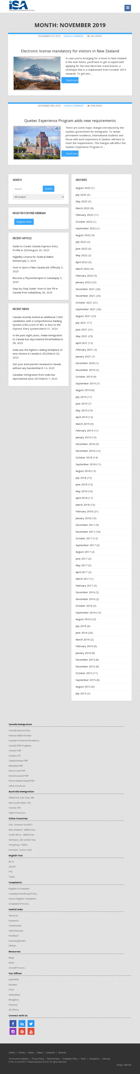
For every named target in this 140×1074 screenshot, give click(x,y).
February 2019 (84, 430)
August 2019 (83, 390)
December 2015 (85, 659)
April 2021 (82, 342)
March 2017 (83, 578)
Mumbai (13, 984)
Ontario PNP (15, 750)
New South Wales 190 (19, 802)
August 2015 (83, 686)
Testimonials (15, 925)
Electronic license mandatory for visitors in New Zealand (70, 50)
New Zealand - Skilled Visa (22, 829)
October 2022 (84, 221)
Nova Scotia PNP (17, 770)
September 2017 (86, 545)
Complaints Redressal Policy (23, 893)
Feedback (14, 935)
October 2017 (84, 538)
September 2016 (86, 612)
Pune (11, 989)
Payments (14, 920)
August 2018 (83, 470)
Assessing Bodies (17, 940)
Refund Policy (53, 1058)
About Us (13, 915)
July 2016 (81, 626)
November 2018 (85, 450)
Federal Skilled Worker (20, 735)
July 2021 (81, 322)
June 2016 (81, 632)
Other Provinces (17, 785)
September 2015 (86, 679)
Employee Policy (70, 1058)
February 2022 (84, 275)
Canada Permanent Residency (24, 740)
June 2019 (81, 403)
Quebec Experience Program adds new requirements (70, 120)
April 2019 (82, 417)
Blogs (11, 957)
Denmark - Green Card (20, 849)
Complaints (94, 1058)
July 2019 (81, 396)
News (11, 962)
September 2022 (86, 228)
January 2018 (83, 518)
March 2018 (83, 504)
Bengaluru (14, 999)
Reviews (62, 1052)
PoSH (83, 1058)
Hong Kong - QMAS (18, 844)
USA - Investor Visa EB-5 (20, 824)
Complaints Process (19, 903)
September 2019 (86, 383)
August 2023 (83, 187)
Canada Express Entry (19, 730)
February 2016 (84, 646)
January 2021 (83, 356)
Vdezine (127, 1064)
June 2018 (81, 484)
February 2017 (84, 585)
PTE (10, 871)
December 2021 (85, 289)
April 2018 (82, 497)
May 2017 (81, 565)
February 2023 (84, 214)
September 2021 (86, 309)
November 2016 (85, 599)
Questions (50, 1052)
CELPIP (12, 866)
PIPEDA (12, 945)
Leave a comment (73, 36)
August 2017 (83, 551)
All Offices (14, 1009)
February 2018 (84, 511)
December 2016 (85, 592)
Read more (72, 80)
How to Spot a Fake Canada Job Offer (34, 267)
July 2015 (81, 693)
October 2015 (84, 673)
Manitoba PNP (16, 765)
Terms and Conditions (19, 1058)
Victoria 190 (14, 807)
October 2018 (84, 457)
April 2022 (82, 262)
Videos (40, 1052)
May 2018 (81, 491)
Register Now (24, 221)
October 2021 (84, 302)
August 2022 (83, 235)
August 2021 (83, 316)
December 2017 (85, 524)
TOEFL (12, 876)
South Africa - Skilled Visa (21, 834)
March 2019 (83, 423)
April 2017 (82, 572)
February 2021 (84, 349)
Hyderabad (14, 994)
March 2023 (83, 208)
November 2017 (85, 531)
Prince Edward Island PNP (22, 780)
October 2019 (84, 376)
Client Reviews (16, 930)
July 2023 (81, 194)
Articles (22, 1052)
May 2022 (81, 255)
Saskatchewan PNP (18, 760)
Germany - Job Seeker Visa (22, 839)
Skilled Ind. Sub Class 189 (21, 797)
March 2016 (83, 639)
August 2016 (83, 619)
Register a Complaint (19, 888)
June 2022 (81, 248)
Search (48, 188)
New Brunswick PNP (19, 775)
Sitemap (106, 1058)
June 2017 (81, 558)
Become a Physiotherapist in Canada (34, 277)
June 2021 (81, 329)
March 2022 (83, 268)
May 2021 (81, 336)
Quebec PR (14, 755)
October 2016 (84, 605)
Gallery (12, 1052)
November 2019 (85, 369)
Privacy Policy (38, 1058)
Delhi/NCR (14, 979)
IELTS (11, 861)
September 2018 (86, 464)
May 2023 (81, 201)
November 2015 (85, 666)
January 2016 (83, 652)
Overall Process (17, 967)
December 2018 (85, 443)
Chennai (13, 1004)
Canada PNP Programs (20, 745)
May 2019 (81, 410)
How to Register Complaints (22, 898)
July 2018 (81, 477)
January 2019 (83, 437)
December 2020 (85, 363)
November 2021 (85, 295)
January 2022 (83, 282)
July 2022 (81, 241)
